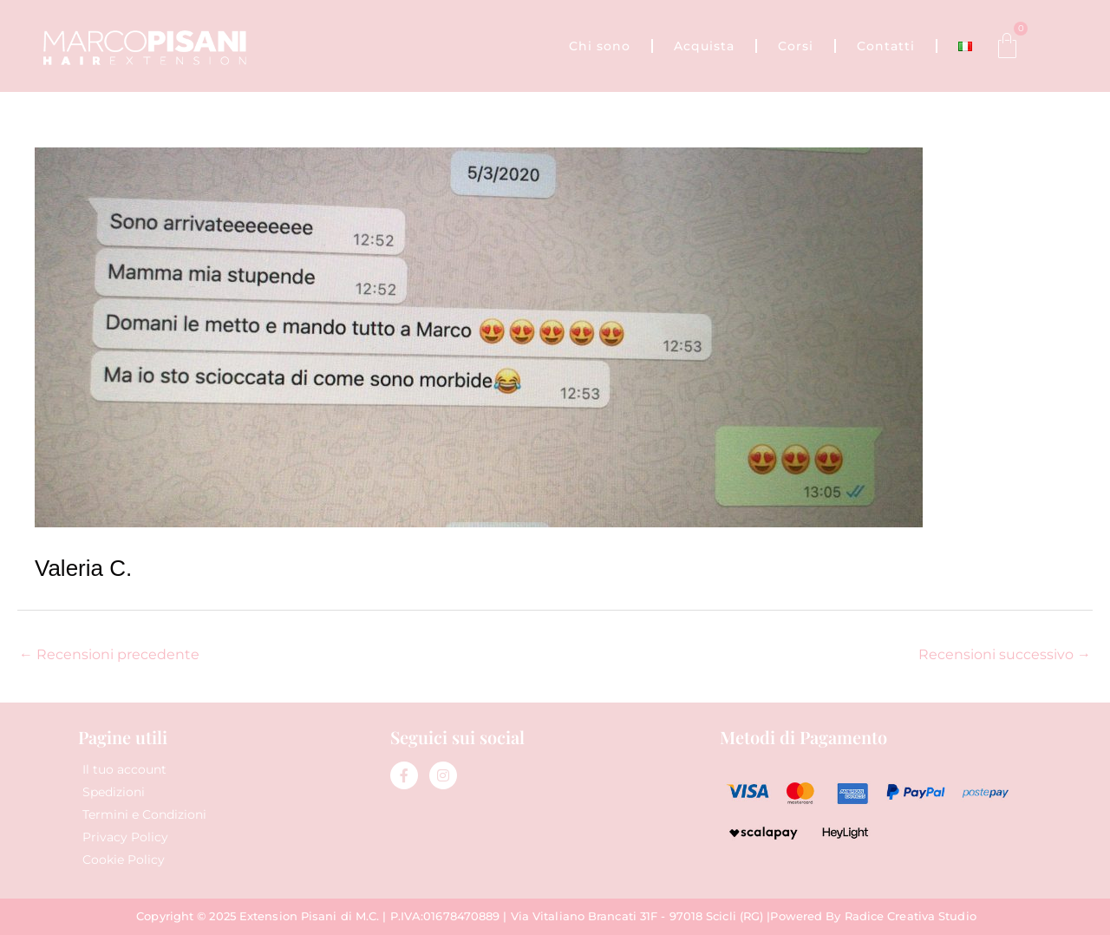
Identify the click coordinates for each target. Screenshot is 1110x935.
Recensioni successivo (1004, 654)
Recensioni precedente (109, 654)
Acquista (704, 46)
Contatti (886, 46)
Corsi (795, 46)
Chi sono (599, 46)
